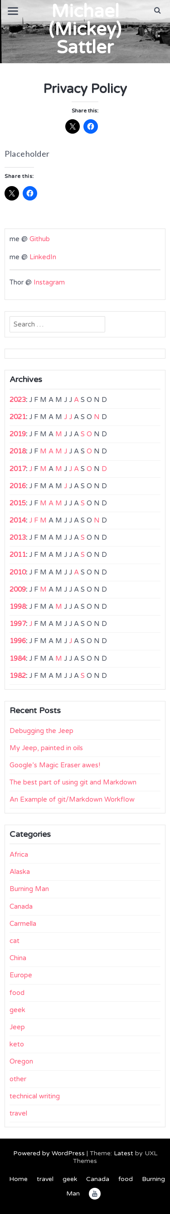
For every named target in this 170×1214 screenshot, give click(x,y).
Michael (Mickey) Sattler (85, 29)
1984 (18, 658)
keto (17, 1044)
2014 (18, 520)
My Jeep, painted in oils (46, 748)
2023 (18, 400)
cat (14, 941)
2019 (18, 434)
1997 (18, 624)
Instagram (49, 282)
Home (18, 1179)
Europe (21, 975)
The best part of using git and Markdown (73, 782)
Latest (123, 1153)
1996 (18, 641)
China (18, 958)
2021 (18, 417)
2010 (18, 572)
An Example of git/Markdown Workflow (72, 799)
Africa (19, 854)
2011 (18, 555)
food (17, 993)
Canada (21, 906)
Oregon (21, 1061)
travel (18, 1113)
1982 (18, 676)
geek (17, 1010)
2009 (18, 589)
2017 (18, 469)
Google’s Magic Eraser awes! (55, 765)
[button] (157, 10)
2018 (18, 451)
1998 (18, 606)
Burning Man (29, 889)
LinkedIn (42, 257)
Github (39, 239)
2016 (18, 486)
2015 (18, 503)
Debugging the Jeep (41, 731)
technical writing (35, 1096)
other (18, 1079)
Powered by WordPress (49, 1153)
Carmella (23, 924)
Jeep (17, 1027)
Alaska (20, 872)
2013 (18, 537)
